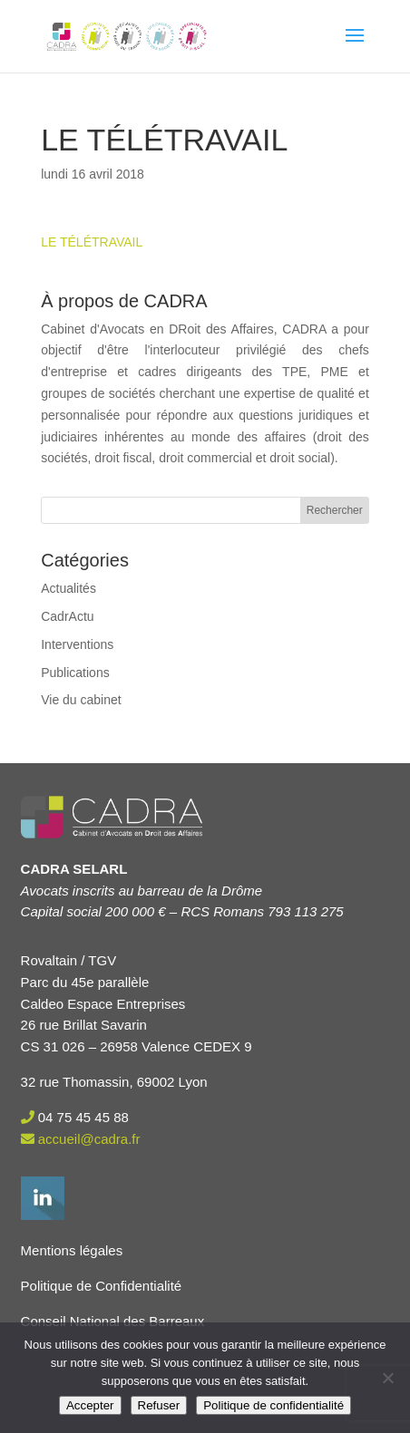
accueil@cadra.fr (89, 1139)
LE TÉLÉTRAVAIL (91, 242)
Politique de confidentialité (273, 1405)
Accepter (90, 1405)
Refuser (159, 1405)
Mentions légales (72, 1250)
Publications (75, 672)
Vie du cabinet (81, 699)
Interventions (77, 644)
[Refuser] (387, 1378)
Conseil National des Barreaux (113, 1321)
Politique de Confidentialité (101, 1285)
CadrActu (67, 616)
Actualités (68, 588)
